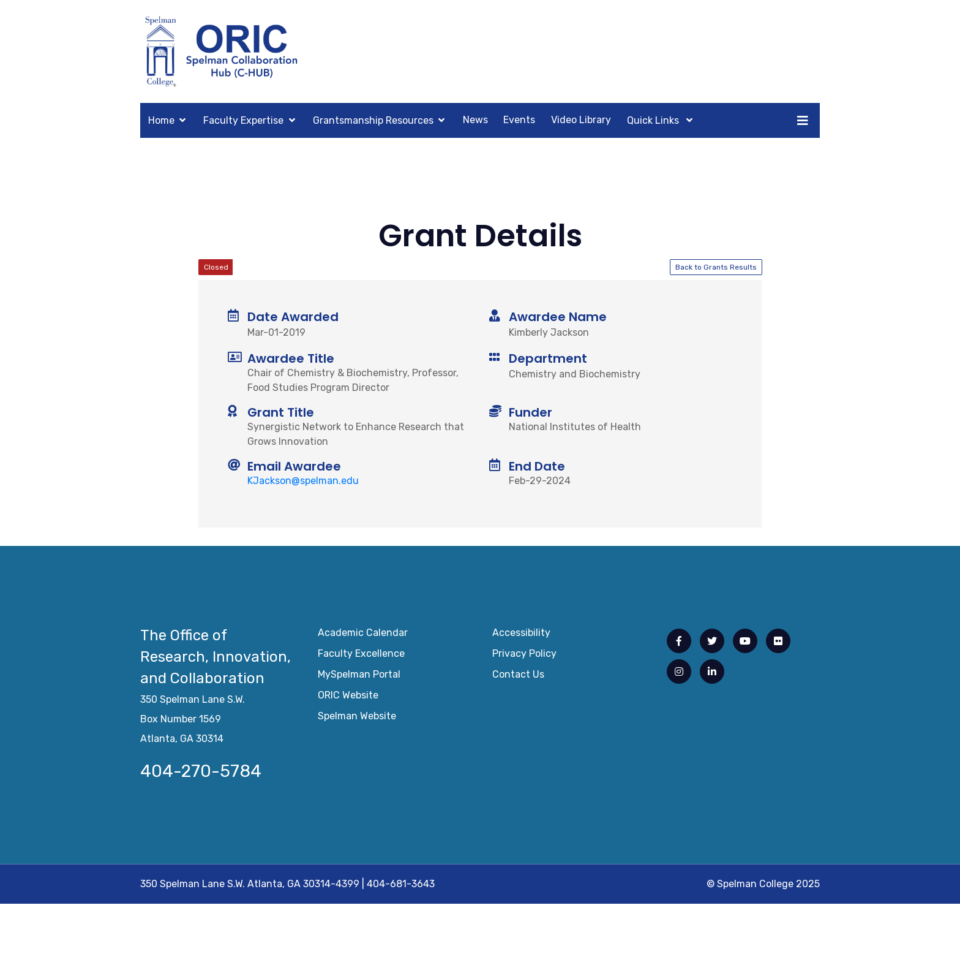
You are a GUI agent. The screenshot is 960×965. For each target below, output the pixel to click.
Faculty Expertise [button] (243, 120)
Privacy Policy (524, 656)
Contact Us (518, 677)
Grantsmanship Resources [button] (373, 120)
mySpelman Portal (359, 677)
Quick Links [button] (654, 120)
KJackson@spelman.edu (303, 480)
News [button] (475, 120)
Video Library (581, 120)
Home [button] (161, 120)
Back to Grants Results (716, 267)
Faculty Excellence (361, 656)
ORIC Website (348, 697)
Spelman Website (357, 718)
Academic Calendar (363, 635)
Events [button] (519, 120)
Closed (216, 267)
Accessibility (521, 635)
